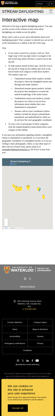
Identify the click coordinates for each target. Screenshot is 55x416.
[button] (42, 3)
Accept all (17, 408)
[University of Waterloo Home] (9, 3)
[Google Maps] (27, 193)
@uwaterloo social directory (27, 364)
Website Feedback (27, 286)
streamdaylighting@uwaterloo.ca (16, 149)
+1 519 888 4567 (29, 309)
